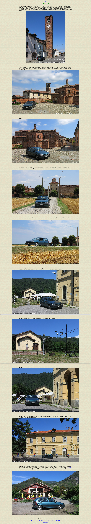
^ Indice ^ (41, 1)
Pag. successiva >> (48, 1)
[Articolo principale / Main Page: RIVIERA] (52, 520)
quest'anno (68, 467)
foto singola (55, 1)
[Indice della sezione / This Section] (37, 520)
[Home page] (45, 522)
